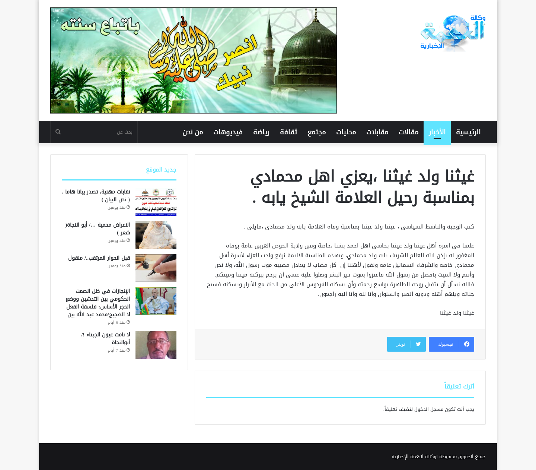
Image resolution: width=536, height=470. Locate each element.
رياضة (261, 132)
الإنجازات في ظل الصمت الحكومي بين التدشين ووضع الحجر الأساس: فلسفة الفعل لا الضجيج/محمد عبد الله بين (98, 303)
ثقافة (288, 132)
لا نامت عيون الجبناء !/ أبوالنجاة (105, 339)
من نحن (192, 132)
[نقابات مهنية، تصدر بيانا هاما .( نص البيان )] (155, 202)
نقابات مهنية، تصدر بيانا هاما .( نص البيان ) (96, 196)
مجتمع (316, 132)
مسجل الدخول (428, 409)
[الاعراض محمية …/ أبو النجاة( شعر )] (155, 235)
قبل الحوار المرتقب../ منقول (99, 258)
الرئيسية (468, 132)
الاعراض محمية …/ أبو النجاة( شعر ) (97, 229)
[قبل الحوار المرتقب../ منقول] (155, 268)
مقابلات (377, 132)
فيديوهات (228, 132)
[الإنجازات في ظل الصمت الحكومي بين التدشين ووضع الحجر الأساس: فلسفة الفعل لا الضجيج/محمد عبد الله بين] (155, 301)
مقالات (408, 132)
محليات (346, 132)
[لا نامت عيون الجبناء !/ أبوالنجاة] (155, 345)
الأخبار (437, 132)
